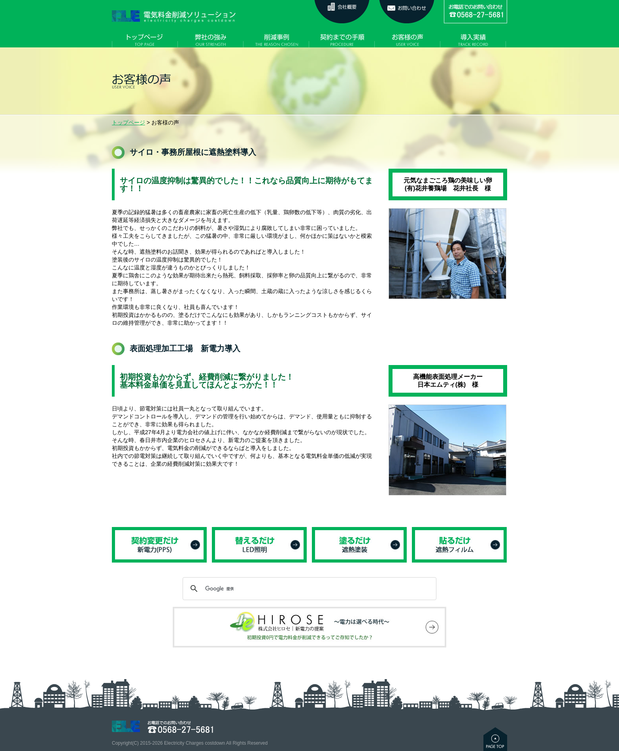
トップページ (128, 122)
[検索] (308, 588)
